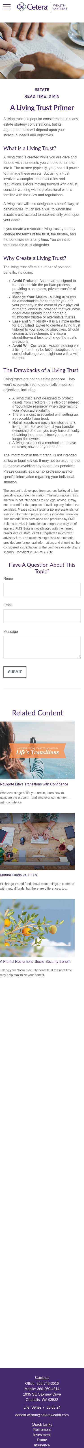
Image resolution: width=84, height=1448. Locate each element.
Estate (42, 1440)
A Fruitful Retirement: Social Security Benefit (35, 961)
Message (10, 632)
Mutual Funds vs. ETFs (18, 875)
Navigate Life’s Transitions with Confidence (34, 784)
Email (7, 605)
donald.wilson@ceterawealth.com (42, 1415)
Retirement (42, 1430)
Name (8, 578)
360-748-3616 (48, 1383)
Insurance (42, 1445)
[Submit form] (14, 672)
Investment (42, 1435)
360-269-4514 (48, 1389)
